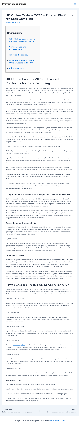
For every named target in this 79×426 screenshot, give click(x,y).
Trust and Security (18, 54)
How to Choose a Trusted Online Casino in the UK (22, 61)
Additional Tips (16, 68)
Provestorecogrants (14, 3)
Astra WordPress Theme (57, 421)
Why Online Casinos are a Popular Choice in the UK (22, 40)
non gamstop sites (19, 345)
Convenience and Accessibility (17, 48)
